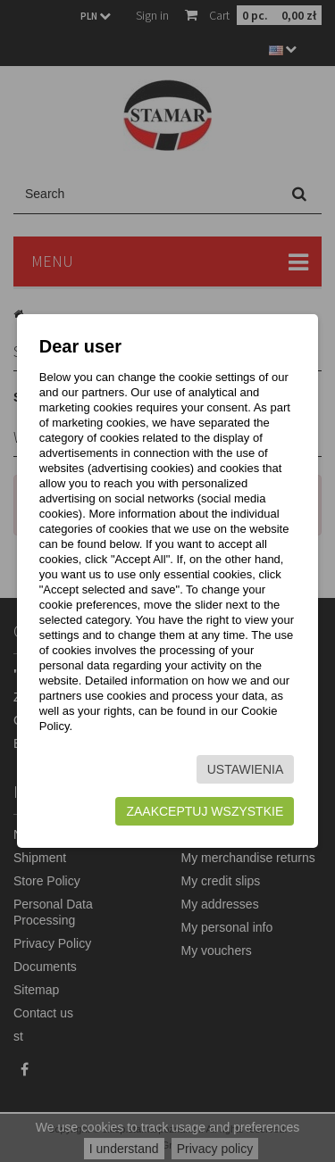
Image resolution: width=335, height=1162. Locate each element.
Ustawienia (245, 769)
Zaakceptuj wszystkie (204, 811)
